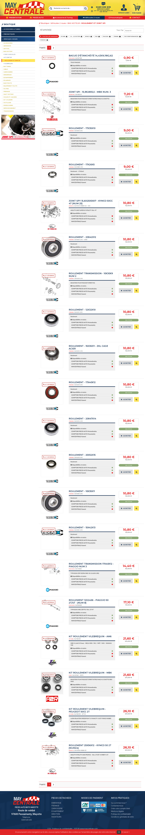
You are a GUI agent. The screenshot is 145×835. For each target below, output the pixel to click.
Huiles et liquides (10, 97)
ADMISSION (7, 45)
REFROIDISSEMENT (9, 108)
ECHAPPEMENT (8, 77)
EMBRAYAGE (56, 803)
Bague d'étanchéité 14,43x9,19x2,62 (91, 55)
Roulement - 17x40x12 (82, 382)
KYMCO (88, 36)
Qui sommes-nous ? (119, 803)
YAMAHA (44, 40)
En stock (128, 66)
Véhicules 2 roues (58, 23)
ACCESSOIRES (7, 43)
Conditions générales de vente (122, 817)
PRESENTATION (14, 18)
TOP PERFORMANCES (132, 36)
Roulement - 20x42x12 (82, 237)
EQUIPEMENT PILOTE (10, 86)
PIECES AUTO (37, 18)
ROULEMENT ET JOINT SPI (12, 60)
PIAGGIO (107, 36)
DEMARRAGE (7, 74)
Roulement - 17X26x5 (82, 164)
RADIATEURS (56, 817)
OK (119, 832)
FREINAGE (6, 91)
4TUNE (64, 36)
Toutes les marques (49, 36)
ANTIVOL (6, 48)
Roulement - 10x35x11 (82, 491)
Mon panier (136, 13)
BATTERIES (7, 66)
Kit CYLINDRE (7, 99)
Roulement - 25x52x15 (82, 455)
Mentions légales (117, 811)
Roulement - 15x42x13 (82, 527)
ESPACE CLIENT (123, 13)
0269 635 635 (103, 7)
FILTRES (6, 88)
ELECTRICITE (7, 83)
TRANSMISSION (8, 111)
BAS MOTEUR (74, 23)
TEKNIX (117, 36)
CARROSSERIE (7, 72)
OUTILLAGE (7, 102)
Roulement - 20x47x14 (82, 418)
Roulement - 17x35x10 (82, 128)
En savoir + (126, 832)
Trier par (119, 30)
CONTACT (135, 18)
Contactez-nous (117, 806)
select (142, 30)
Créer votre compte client (120, 808)
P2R (97, 36)
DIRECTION (55, 814)
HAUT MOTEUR (8, 94)
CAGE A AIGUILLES (9, 54)
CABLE (5, 69)
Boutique (8, 24)
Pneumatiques (9, 34)
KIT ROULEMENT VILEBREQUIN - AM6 (90, 636)
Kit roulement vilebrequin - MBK (90, 672)
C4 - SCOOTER (76, 36)
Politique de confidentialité (121, 814)
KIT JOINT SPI (7, 57)
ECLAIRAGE (7, 80)
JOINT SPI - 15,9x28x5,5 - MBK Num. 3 (90, 92)
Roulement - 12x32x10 (82, 309)
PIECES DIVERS (8, 105)
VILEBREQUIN (8, 63)
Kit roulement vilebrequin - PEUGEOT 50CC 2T (87, 710)
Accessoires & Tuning (12, 29)
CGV (49, 829)
